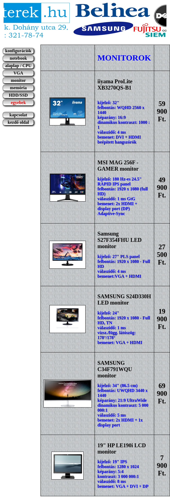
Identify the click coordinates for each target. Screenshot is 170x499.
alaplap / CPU (18, 65)
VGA (18, 73)
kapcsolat (18, 115)
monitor (18, 80)
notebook (18, 58)
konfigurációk (18, 50)
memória (18, 87)
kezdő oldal (18, 122)
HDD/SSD (18, 95)
